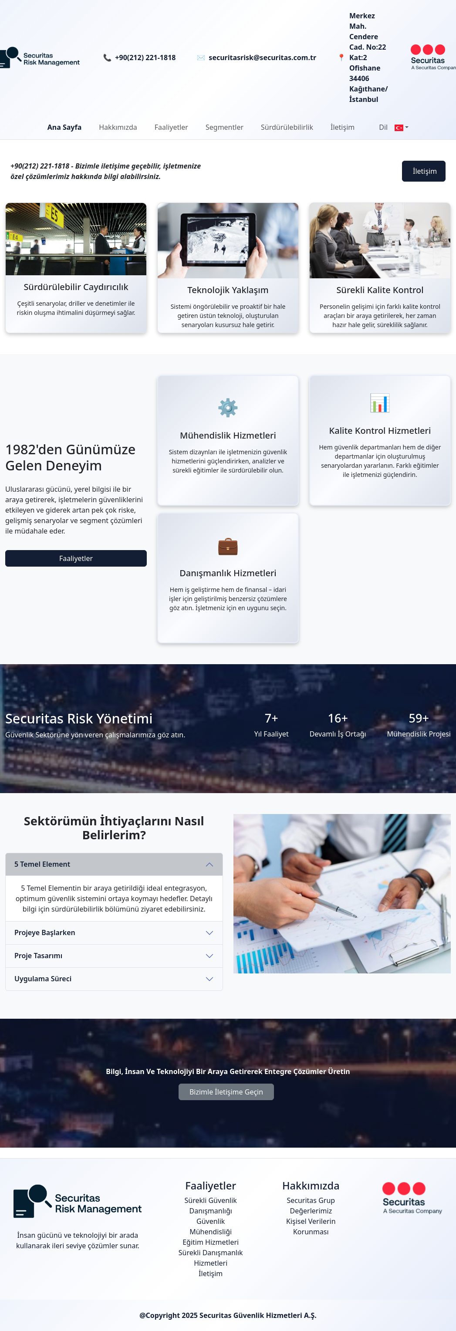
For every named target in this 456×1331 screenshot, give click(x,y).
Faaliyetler (76, 558)
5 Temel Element (42, 864)
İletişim (425, 171)
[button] (117, 127)
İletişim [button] (343, 127)
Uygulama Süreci (42, 978)
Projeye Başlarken (44, 932)
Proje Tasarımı (38, 955)
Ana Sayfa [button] (64, 127)
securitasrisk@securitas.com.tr (262, 57)
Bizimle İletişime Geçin (226, 1092)
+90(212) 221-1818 (145, 57)
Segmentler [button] (224, 127)
